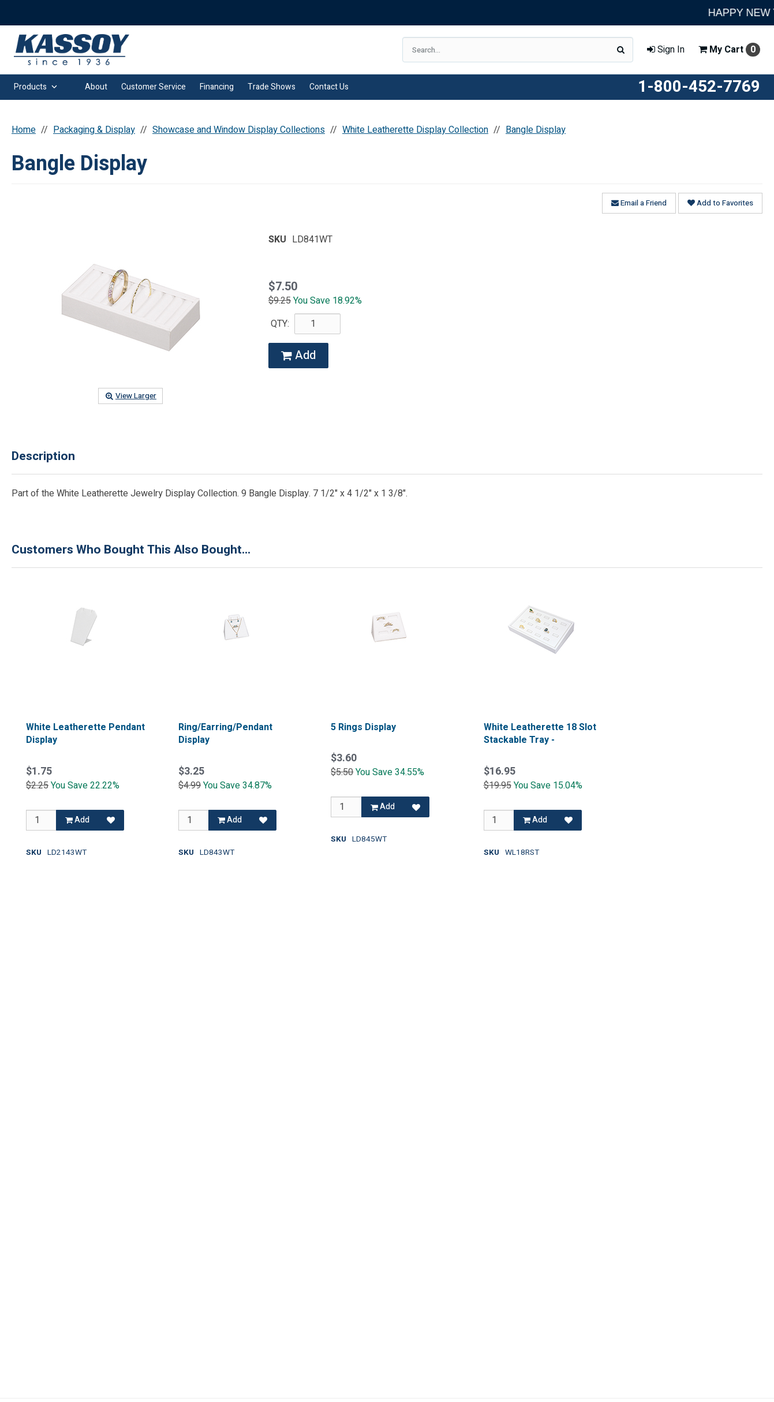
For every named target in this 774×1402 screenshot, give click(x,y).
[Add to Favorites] (111, 820)
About (96, 87)
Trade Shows (272, 87)
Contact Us (329, 87)
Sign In (666, 50)
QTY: (280, 324)
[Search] (620, 49)
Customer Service (153, 87)
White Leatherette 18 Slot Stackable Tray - (540, 734)
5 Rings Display (363, 727)
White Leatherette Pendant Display (85, 734)
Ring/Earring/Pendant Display (225, 734)
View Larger (130, 396)
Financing (217, 87)
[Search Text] (517, 49)
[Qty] (41, 820)
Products (35, 87)
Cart (729, 50)
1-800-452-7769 (699, 87)
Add (298, 355)
